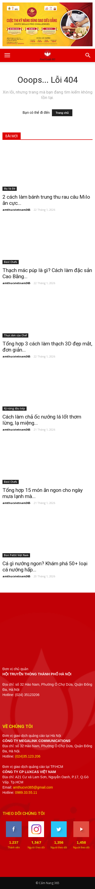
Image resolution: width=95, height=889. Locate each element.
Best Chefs (10, 262)
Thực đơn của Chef (15, 335)
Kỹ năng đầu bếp (14, 408)
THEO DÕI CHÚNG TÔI (23, 813)
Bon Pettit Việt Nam (16, 555)
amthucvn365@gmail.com (33, 787)
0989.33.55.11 (26, 792)
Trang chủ (62, 112)
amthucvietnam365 (16, 209)
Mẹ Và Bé (9, 188)
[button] (88, 55)
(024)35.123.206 (27, 756)
